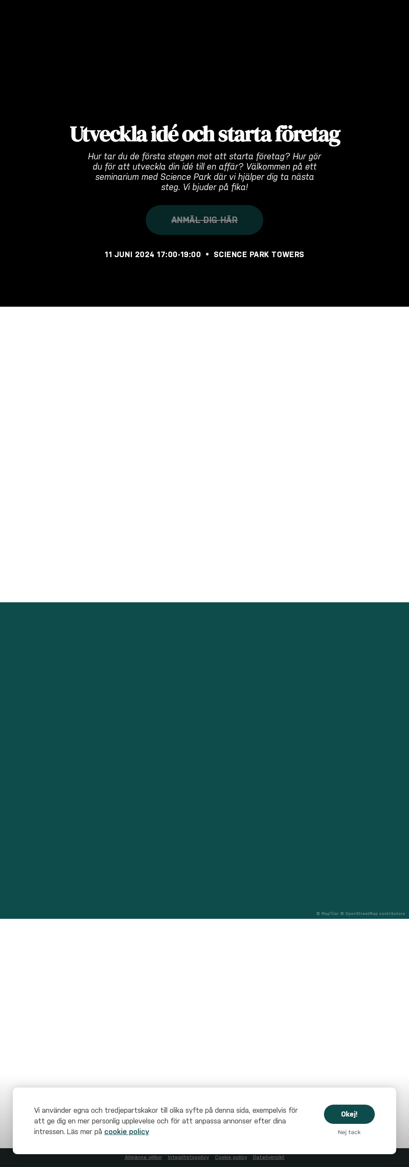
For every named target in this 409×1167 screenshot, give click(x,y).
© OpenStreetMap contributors (372, 914)
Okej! (349, 1114)
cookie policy (126, 1131)
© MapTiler (327, 914)
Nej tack (349, 1132)
